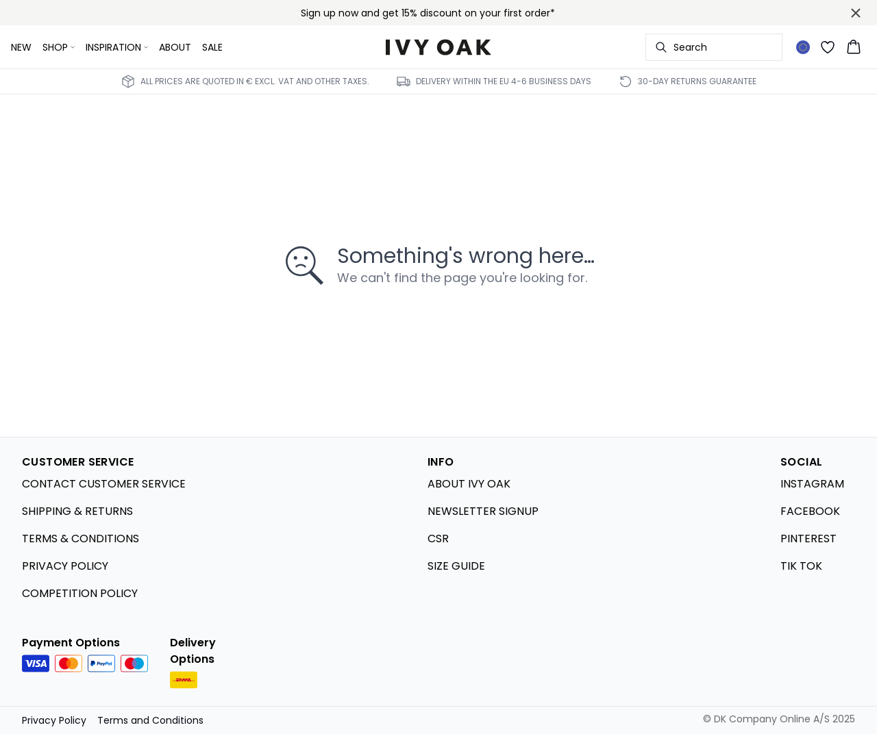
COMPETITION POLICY (80, 593)
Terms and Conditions (150, 720)
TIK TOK (801, 566)
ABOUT (175, 47)
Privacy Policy (54, 720)
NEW (21, 47)
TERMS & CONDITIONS (80, 538)
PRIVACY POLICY (65, 566)
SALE (212, 47)
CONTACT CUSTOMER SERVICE (104, 484)
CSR (438, 538)
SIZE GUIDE (456, 566)
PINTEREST (808, 538)
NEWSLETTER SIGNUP (483, 511)
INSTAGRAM (812, 484)
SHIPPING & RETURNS (77, 511)
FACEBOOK (810, 511)
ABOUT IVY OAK (469, 484)
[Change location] (803, 47)
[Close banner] (855, 13)
